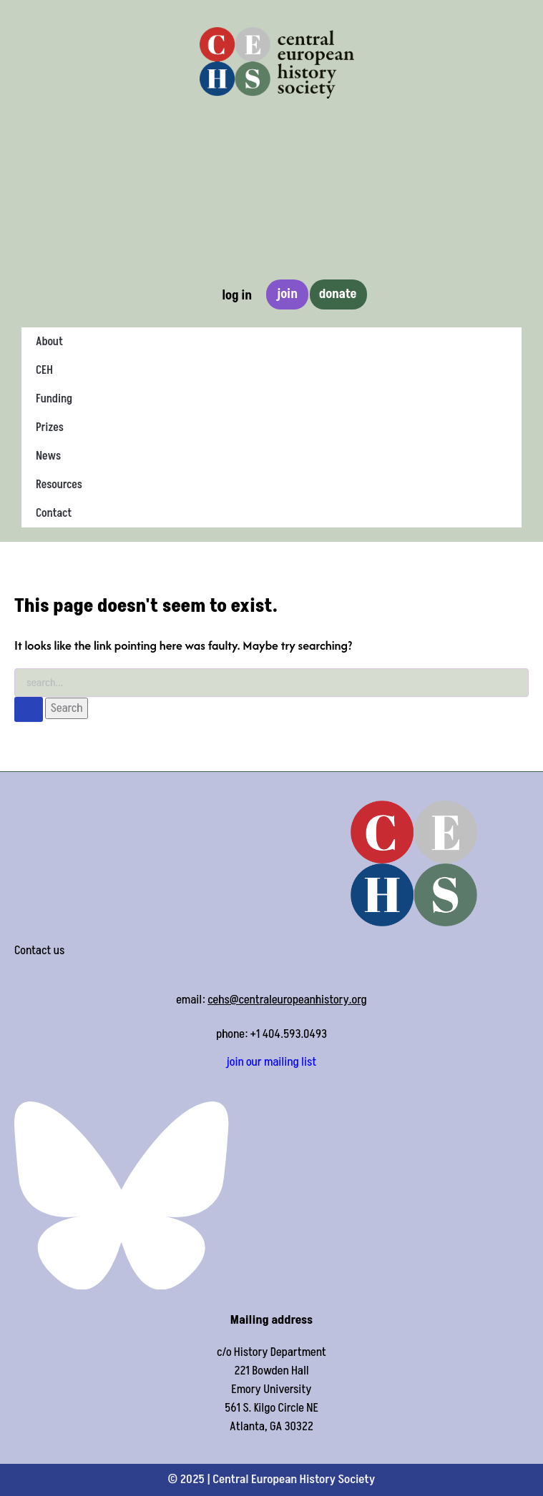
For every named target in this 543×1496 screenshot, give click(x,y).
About (49, 342)
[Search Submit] (28, 709)
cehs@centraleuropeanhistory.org (287, 1000)
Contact (54, 513)
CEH (44, 370)
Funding (54, 399)
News (48, 456)
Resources (59, 484)
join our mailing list (272, 1062)
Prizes (50, 427)
